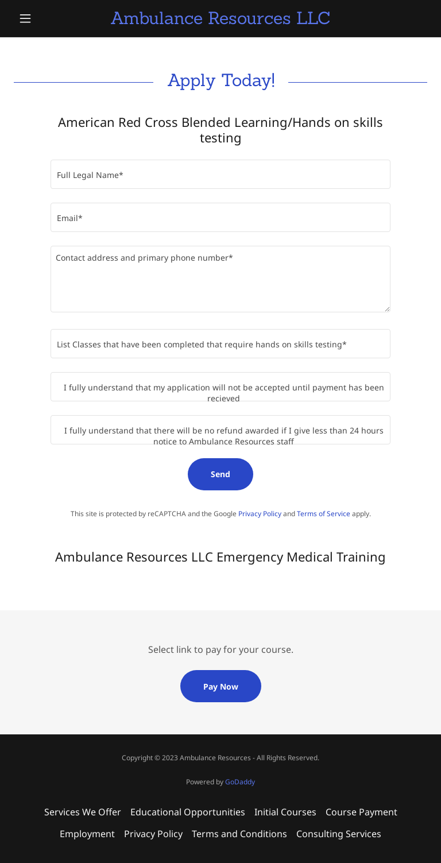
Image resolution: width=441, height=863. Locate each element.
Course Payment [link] (361, 812)
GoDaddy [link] (240, 782)
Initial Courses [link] (285, 812)
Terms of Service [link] (323, 513)
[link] (220, 20)
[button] (45, 18)
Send (220, 474)
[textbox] (220, 174)
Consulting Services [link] (338, 833)
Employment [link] (87, 833)
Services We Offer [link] (82, 812)
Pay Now (220, 686)
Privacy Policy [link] (259, 513)
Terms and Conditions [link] (239, 833)
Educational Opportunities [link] (187, 812)
